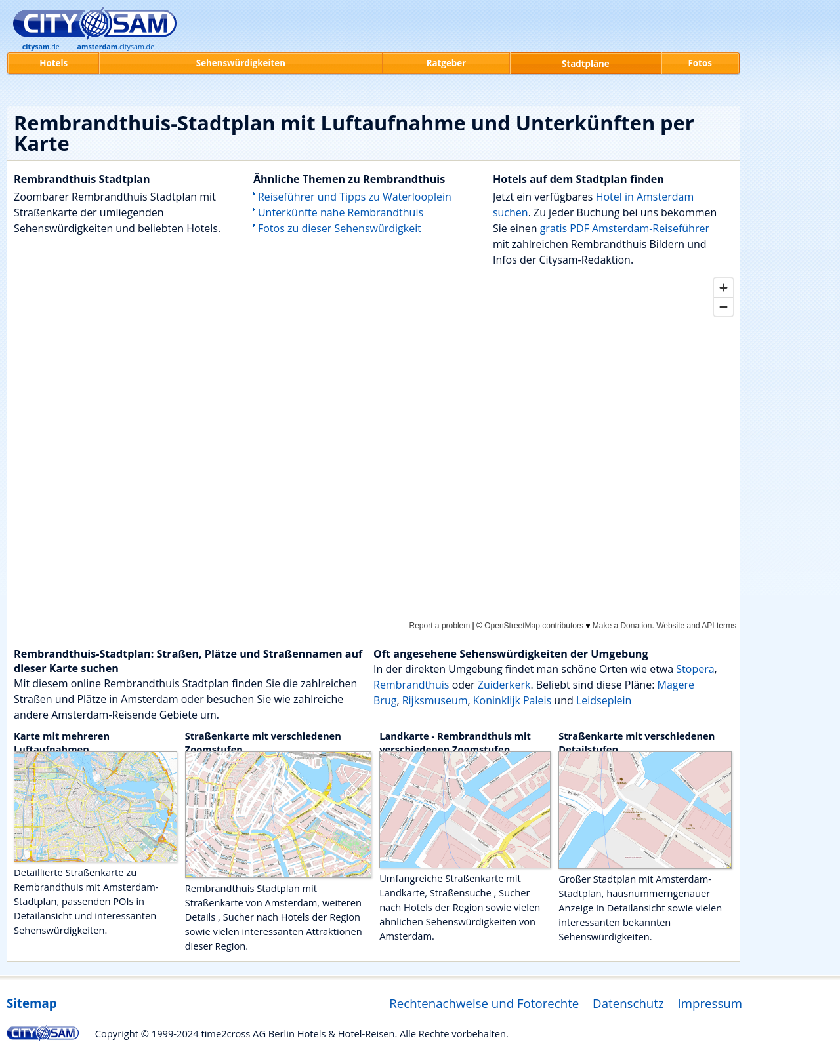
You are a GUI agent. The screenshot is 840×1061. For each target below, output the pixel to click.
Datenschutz (628, 1003)
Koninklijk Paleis (512, 700)
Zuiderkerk (504, 684)
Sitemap (31, 1003)
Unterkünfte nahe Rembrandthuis (340, 212)
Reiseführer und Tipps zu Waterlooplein (355, 197)
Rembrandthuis (411, 684)
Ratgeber (446, 63)
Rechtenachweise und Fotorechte (484, 1003)
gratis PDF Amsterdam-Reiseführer (624, 228)
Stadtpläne (586, 64)
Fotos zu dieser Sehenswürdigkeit (339, 228)
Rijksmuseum (435, 700)
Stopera (695, 669)
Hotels (53, 63)
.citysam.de (116, 46)
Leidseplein (603, 700)
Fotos (700, 63)
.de (41, 46)
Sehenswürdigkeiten (240, 63)
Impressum (710, 1003)
